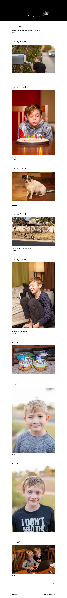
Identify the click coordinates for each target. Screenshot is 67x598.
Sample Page (53, 3)
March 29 (16, 463)
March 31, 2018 (14, 375)
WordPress (53, 594)
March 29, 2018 (14, 533)
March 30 (16, 384)
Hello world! (17, 26)
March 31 (16, 342)
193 (15, 583)
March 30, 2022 (14, 32)
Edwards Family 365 (15, 3)
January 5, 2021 (19, 41)
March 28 (16, 542)
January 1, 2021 (19, 259)
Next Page (53, 583)
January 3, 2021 (19, 168)
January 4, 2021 (19, 87)
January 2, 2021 (19, 214)
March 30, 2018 (14, 454)
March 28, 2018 (14, 575)
